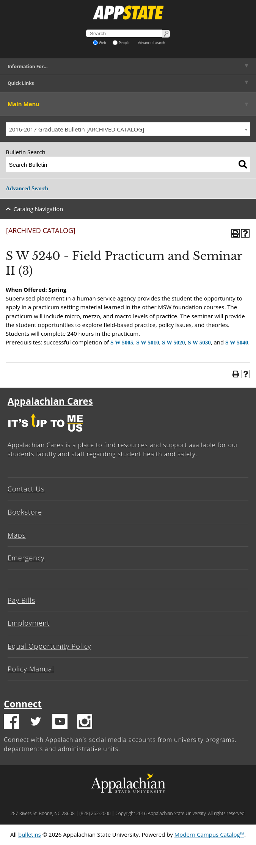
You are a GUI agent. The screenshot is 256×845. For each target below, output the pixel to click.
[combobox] (128, 129)
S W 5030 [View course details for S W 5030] (199, 343)
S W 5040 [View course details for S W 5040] (236, 343)
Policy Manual (31, 668)
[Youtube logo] (60, 722)
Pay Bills (21, 600)
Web (99, 42)
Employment (29, 622)
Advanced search (151, 42)
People (121, 42)
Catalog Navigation (38, 209)
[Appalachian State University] (128, 12)
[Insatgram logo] (84, 722)
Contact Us (26, 488)
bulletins (29, 834)
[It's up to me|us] (45, 433)
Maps (17, 535)
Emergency (26, 557)
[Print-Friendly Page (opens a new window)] (235, 233)
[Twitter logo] (35, 722)
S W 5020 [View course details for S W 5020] (173, 343)
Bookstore (25, 511)
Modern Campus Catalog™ (209, 834)
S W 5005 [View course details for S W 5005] (121, 343)
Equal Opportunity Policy (49, 646)
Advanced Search (27, 188)
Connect (23, 704)
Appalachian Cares (50, 401)
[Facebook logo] (11, 722)
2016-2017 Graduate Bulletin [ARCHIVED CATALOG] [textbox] (76, 129)
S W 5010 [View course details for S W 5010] (147, 343)
